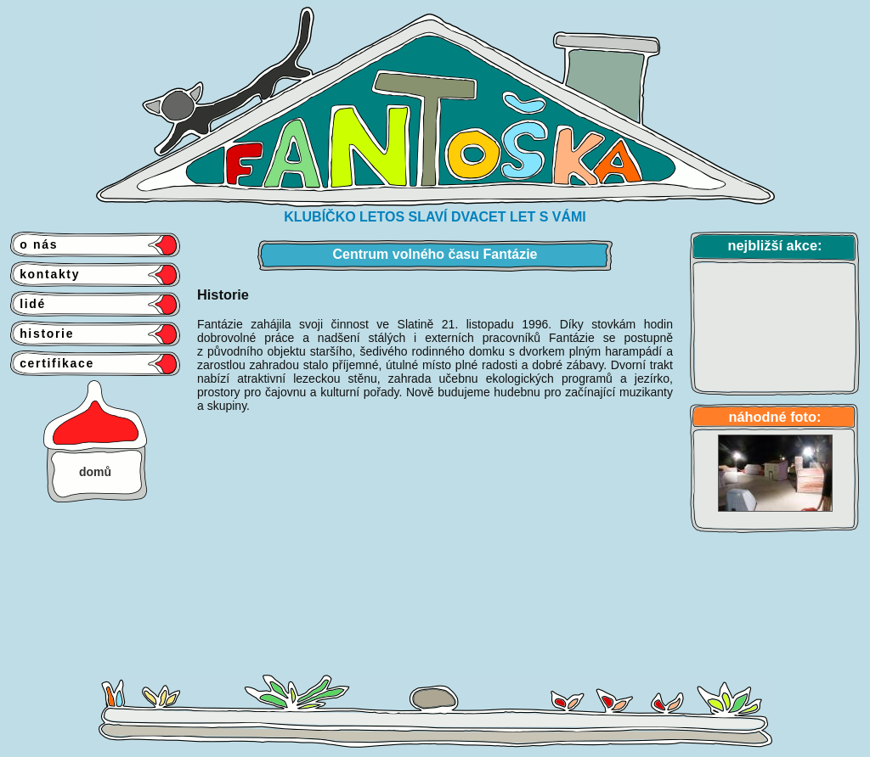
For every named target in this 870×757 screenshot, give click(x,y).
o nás (34, 244)
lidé (28, 304)
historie (42, 333)
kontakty (45, 274)
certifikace (52, 363)
